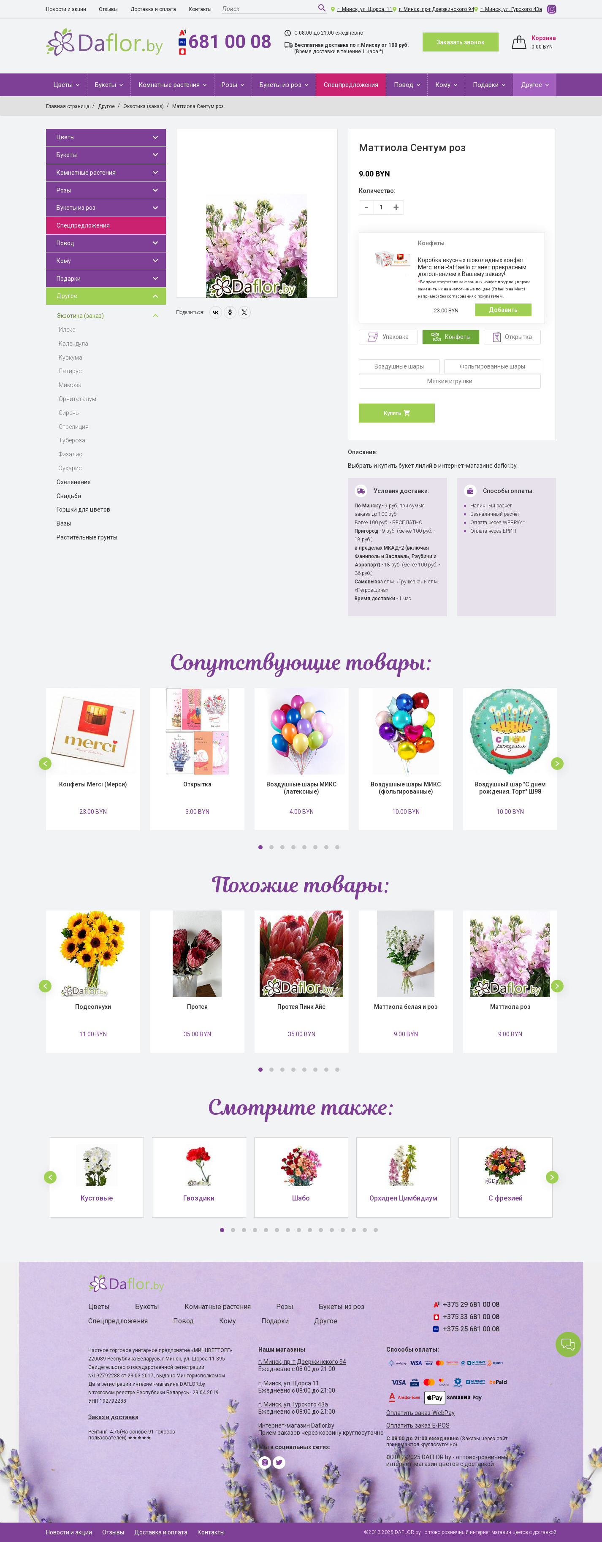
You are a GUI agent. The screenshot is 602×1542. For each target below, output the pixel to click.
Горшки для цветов (83, 509)
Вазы (64, 523)
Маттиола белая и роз (405, 1006)
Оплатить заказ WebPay (420, 1413)
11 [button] (332, 1230)
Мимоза (70, 385)
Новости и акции (66, 9)
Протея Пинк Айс (301, 1006)
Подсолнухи (93, 1006)
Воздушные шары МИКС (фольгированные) (406, 788)
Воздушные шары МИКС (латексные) (301, 788)
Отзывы (108, 9)
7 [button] (326, 847)
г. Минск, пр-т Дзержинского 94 (436, 9)
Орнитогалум (77, 399)
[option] (256, 213)
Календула (73, 343)
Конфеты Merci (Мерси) (93, 784)
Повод (404, 85)
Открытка (197, 784)
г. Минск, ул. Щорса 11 (288, 1383)
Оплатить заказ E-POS (418, 1425)
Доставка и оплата (153, 9)
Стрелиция (74, 426)
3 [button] (282, 847)
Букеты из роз (281, 85)
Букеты (106, 85)
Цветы (63, 85)
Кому (443, 85)
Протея (197, 1006)
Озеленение (74, 482)
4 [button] (293, 847)
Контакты (200, 9)
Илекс (67, 329)
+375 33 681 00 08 (471, 1317)
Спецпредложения (351, 85)
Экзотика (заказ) (80, 315)
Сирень (69, 412)
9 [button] (310, 1230)
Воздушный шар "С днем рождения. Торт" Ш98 (510, 788)
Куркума (70, 357)
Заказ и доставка (113, 1417)
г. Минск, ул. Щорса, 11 (365, 9)
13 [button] (354, 1230)
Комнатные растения (169, 85)
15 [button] (376, 1230)
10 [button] (321, 1230)
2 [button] (271, 847)
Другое (532, 85)
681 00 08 (229, 42)
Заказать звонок (461, 42)
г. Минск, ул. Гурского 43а (511, 9)
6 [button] (315, 847)
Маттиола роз (510, 1006)
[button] (45, 763)
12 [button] (343, 1230)
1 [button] (260, 847)
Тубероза (72, 440)
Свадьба (69, 496)
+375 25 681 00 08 (471, 1329)
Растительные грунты (87, 537)
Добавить (503, 309)
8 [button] (337, 847)
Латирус (70, 371)
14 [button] (365, 1230)
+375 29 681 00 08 (471, 1305)
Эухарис (70, 468)
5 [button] (304, 847)
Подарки (486, 85)
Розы (230, 85)
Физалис (70, 454)
